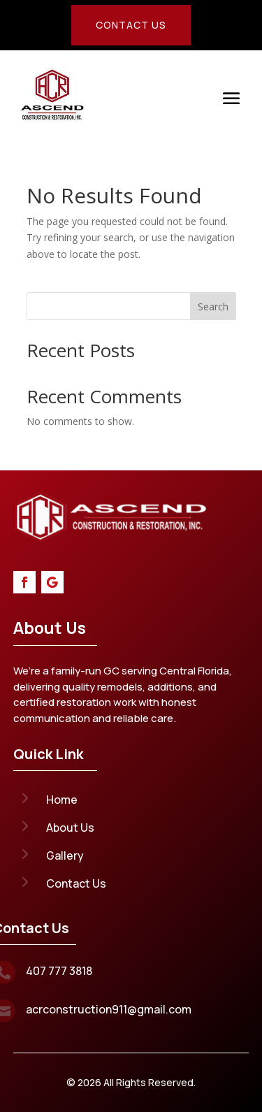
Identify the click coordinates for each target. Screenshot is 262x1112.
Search (213, 306)
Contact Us (131, 24)
